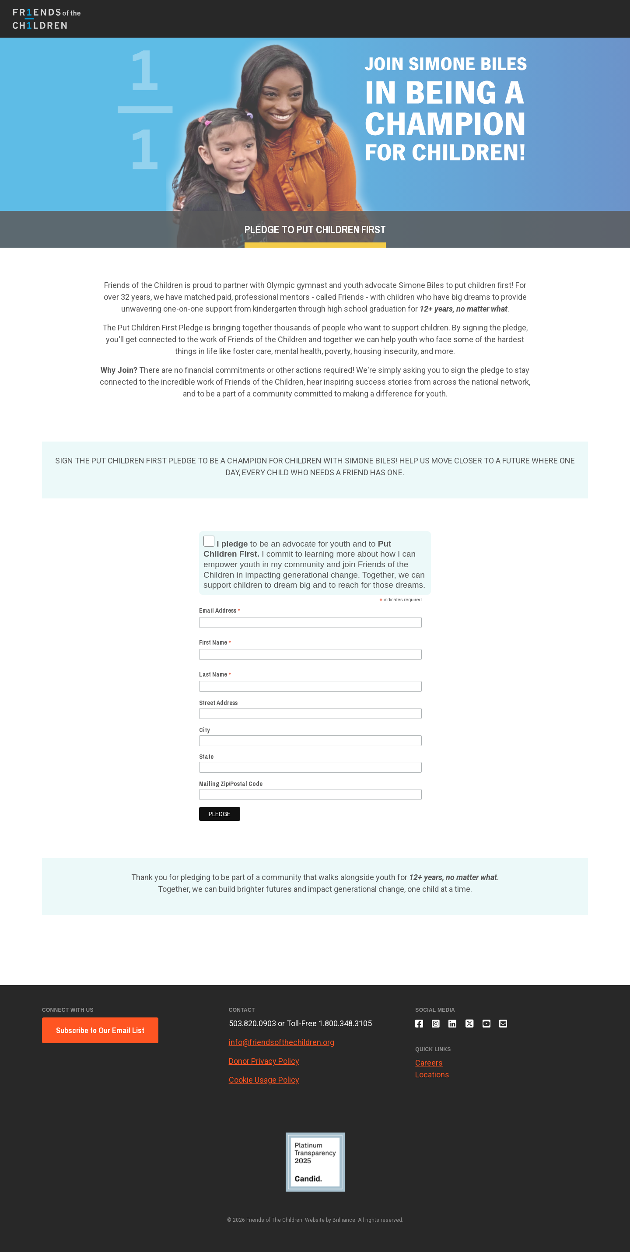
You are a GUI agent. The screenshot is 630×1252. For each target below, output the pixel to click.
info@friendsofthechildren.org (281, 1042)
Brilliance (343, 1220)
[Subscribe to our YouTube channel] (497, 1025)
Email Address (220, 610)
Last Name (215, 674)
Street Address (218, 703)
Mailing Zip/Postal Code (230, 784)
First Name (215, 642)
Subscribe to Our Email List (100, 1030)
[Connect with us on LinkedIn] (458, 1025)
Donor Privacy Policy (264, 1061)
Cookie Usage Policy (264, 1079)
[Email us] (516, 1025)
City (204, 730)
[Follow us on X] (477, 1025)
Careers (429, 1066)
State (206, 757)
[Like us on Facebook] (420, 1025)
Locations (432, 1078)
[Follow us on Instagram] (439, 1025)
